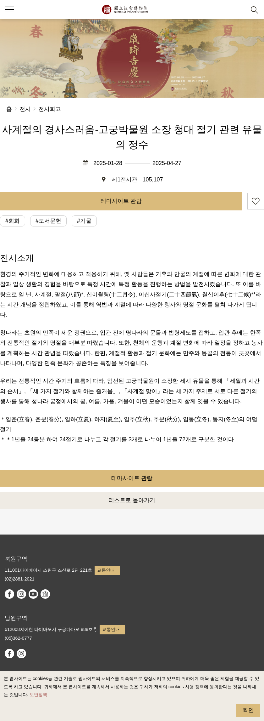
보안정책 (38, 694)
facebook (9, 594)
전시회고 (49, 109)
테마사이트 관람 (121, 201)
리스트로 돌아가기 (131, 500)
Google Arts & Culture (45, 594)
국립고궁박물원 (125, 9)
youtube (33, 594)
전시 (25, 109)
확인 (248, 710)
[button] (9, 9)
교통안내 (106, 570)
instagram (21, 594)
